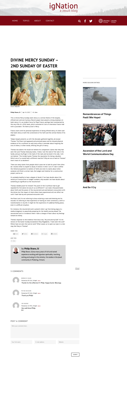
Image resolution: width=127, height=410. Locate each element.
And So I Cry (89, 187)
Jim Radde (24, 303)
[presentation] (24, 349)
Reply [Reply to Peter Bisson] (39, 293)
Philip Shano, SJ (15, 112)
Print (77, 268)
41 (34, 112)
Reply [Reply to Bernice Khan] (39, 280)
